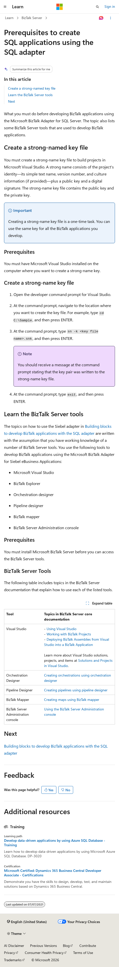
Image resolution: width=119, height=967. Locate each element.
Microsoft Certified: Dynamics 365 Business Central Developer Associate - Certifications (52, 872)
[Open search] (97, 6)
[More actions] (110, 18)
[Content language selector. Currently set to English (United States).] (27, 922)
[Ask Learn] (101, 18)
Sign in (109, 6)
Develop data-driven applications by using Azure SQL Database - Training (54, 842)
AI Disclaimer (14, 945)
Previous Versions (43, 945)
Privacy (9, 952)
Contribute (87, 945)
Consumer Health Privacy (44, 952)
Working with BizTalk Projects (69, 634)
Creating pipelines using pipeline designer (75, 690)
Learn (9, 17)
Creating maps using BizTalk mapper (71, 699)
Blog (66, 945)
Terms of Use (83, 952)
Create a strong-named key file (31, 88)
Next (11, 101)
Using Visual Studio (61, 628)
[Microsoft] (59, 7)
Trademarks (13, 959)
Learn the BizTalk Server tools (30, 94)
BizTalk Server (32, 17)
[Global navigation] (5, 6)
